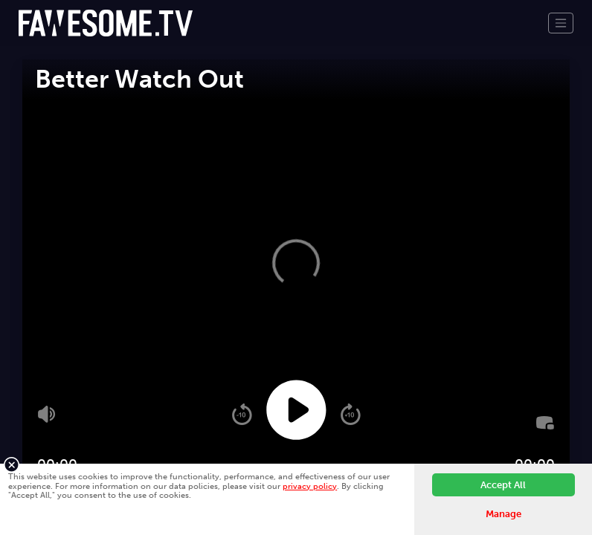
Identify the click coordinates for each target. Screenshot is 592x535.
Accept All (503, 484)
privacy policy (310, 486)
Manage (503, 513)
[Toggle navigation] (560, 23)
